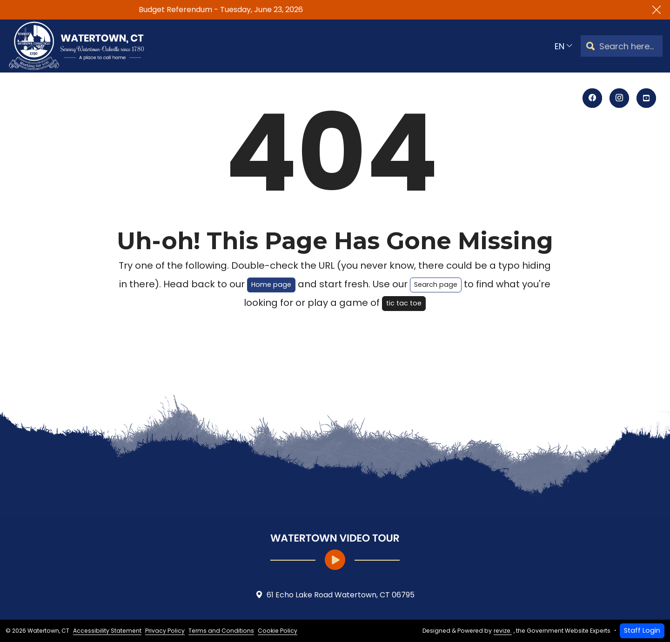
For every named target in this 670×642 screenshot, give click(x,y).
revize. (503, 631)
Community (371, 46)
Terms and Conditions (221, 631)
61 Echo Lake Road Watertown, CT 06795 (335, 595)
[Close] (656, 10)
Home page (271, 284)
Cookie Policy (277, 631)
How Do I (429, 46)
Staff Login (642, 630)
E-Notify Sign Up (495, 46)
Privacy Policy (165, 631)
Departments (303, 46)
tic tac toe (404, 303)
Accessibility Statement (107, 631)
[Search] (590, 46)
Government (234, 46)
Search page (435, 284)
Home (180, 46)
